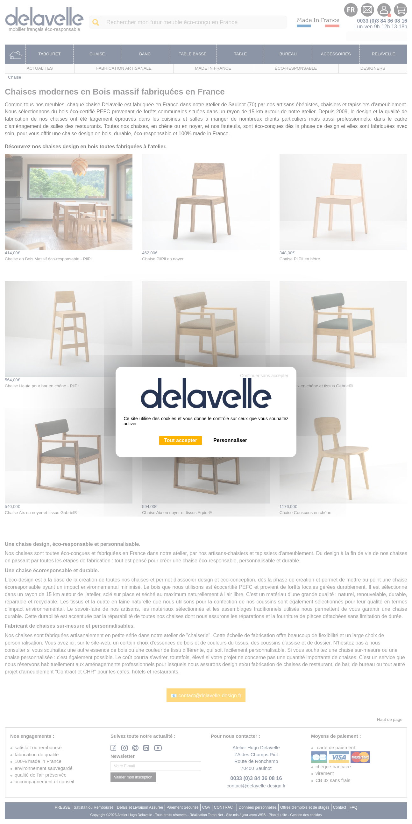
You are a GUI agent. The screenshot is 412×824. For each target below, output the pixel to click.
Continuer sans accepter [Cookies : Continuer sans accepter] (264, 375)
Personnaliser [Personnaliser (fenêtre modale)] (230, 440)
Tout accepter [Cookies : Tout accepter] (180, 440)
